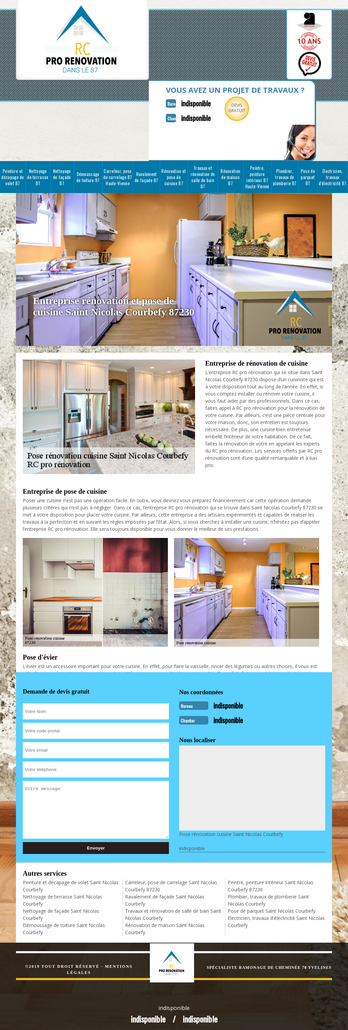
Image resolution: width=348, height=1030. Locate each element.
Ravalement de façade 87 (146, 175)
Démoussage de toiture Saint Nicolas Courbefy (64, 924)
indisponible (176, 102)
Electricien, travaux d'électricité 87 (332, 175)
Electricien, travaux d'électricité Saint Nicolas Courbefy (276, 917)
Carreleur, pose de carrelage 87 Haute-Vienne (117, 175)
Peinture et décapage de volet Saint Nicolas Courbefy (71, 882)
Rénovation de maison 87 (230, 175)
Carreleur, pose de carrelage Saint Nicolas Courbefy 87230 (171, 882)
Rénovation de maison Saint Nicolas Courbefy (165, 924)
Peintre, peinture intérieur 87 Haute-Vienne (257, 175)
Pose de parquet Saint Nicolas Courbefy (271, 907)
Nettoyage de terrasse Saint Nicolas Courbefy (62, 896)
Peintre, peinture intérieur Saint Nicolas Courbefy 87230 (270, 882)
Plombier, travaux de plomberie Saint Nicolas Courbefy (268, 896)
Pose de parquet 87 (308, 175)
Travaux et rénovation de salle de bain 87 (203, 175)
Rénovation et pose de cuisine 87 (173, 175)
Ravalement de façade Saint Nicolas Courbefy (164, 896)
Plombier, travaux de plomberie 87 (285, 175)
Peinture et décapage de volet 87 (12, 175)
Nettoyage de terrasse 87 (37, 175)
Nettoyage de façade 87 (62, 175)
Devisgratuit (220, 108)
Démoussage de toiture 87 (88, 175)
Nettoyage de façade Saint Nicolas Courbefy (61, 910)
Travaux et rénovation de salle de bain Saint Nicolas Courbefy (173, 910)
